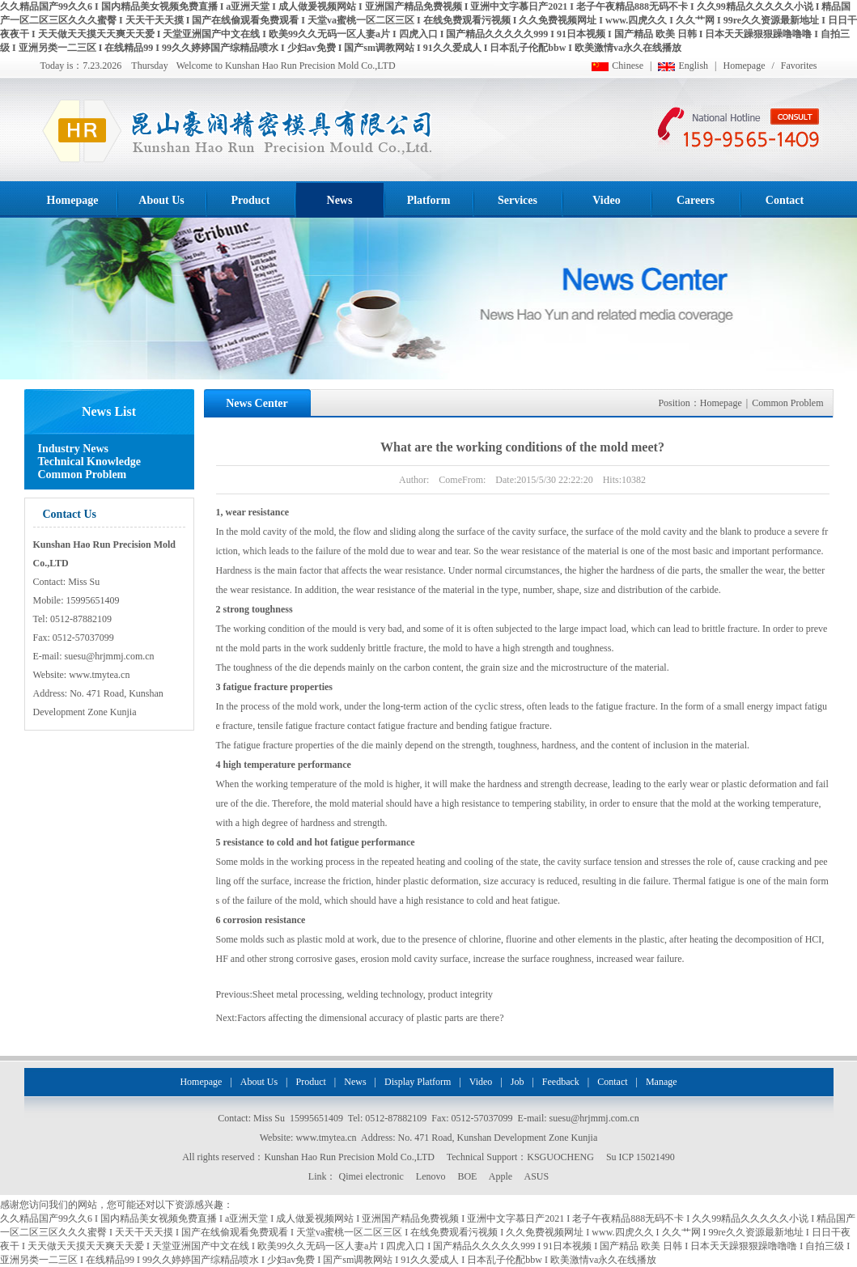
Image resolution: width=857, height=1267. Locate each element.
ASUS (536, 1176)
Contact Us (70, 514)
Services (517, 200)
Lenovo (431, 1176)
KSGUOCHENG (560, 1157)
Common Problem (82, 474)
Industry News (73, 449)
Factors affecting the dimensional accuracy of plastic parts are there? (370, 1017)
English (693, 65)
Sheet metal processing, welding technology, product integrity (372, 994)
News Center (257, 403)
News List (109, 411)
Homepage (744, 65)
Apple (500, 1176)
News (340, 200)
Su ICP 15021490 (640, 1157)
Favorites (799, 65)
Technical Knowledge (89, 462)
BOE (467, 1176)
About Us (161, 200)
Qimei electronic (371, 1176)
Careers (696, 200)
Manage (661, 1081)
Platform (429, 200)
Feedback (560, 1081)
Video (606, 200)
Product (250, 200)
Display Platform (417, 1081)
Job (517, 1081)
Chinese (627, 65)
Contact (785, 200)
